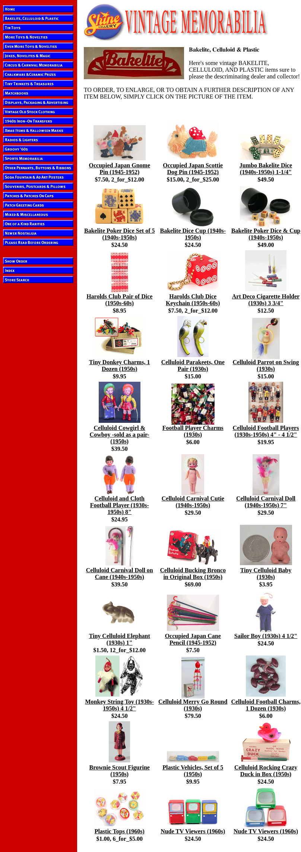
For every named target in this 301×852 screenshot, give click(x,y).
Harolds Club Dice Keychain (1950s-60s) (193, 299)
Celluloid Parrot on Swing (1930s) (266, 365)
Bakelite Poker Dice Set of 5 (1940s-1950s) (119, 234)
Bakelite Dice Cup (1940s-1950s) (193, 234)
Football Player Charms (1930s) (193, 431)
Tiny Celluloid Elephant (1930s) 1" (119, 639)
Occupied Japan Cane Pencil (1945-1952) (193, 639)
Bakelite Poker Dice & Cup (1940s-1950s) (265, 234)
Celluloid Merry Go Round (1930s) (192, 705)
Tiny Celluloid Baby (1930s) (266, 573)
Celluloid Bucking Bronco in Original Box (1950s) (193, 573)
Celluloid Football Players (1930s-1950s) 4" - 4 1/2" (266, 431)
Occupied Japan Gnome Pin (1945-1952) (119, 168)
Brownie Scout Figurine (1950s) (119, 770)
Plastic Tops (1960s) (120, 831)
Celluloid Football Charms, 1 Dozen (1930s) (265, 705)
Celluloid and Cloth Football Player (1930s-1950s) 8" (119, 505)
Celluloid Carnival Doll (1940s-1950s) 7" (265, 501)
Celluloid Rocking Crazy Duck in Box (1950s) (265, 770)
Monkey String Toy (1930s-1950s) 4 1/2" (119, 705)
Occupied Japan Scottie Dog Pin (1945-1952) (193, 168)
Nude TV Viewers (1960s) (193, 831)
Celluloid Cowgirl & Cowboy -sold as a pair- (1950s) (119, 434)
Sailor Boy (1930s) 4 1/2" (265, 636)
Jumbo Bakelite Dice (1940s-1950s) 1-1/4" (266, 168)
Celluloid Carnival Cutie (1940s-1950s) (193, 501)
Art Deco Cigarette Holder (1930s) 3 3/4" (266, 299)
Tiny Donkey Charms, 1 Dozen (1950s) (119, 365)
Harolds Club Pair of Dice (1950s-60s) (119, 299)
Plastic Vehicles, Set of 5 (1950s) (192, 770)
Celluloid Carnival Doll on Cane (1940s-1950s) (119, 573)
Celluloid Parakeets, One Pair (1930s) (193, 365)
